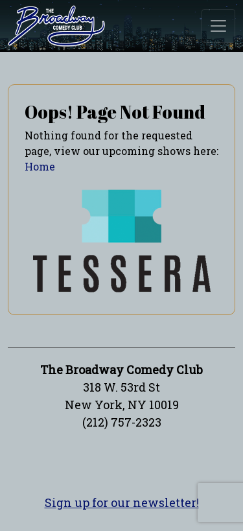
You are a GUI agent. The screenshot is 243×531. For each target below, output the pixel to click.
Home (40, 166)
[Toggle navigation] (218, 26)
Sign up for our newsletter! (122, 502)
